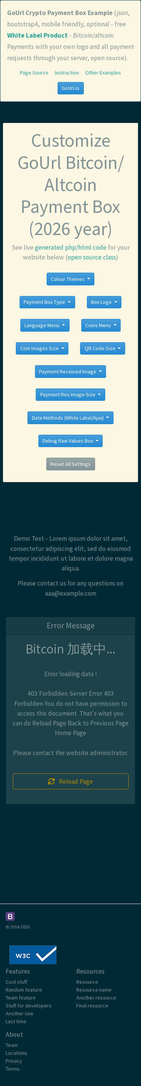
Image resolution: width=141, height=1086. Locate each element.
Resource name (94, 989)
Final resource (92, 1005)
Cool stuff (16, 981)
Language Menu (42, 325)
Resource (87, 981)
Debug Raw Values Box (68, 440)
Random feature (24, 989)
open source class (92, 257)
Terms (13, 1068)
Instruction (67, 72)
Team (12, 1045)
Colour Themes (68, 279)
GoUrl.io (70, 88)
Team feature (21, 997)
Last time (16, 1021)
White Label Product (37, 35)
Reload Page (70, 781)
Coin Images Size (40, 348)
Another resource (96, 997)
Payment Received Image (68, 371)
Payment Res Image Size (68, 394)
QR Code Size (101, 348)
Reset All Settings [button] (70, 464)
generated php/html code (70, 247)
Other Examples (103, 72)
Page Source (34, 72)
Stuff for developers (29, 1005)
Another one (19, 1013)
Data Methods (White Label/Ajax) (68, 417)
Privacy (14, 1060)
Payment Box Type (45, 302)
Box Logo (102, 302)
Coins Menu (98, 325)
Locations (16, 1053)
